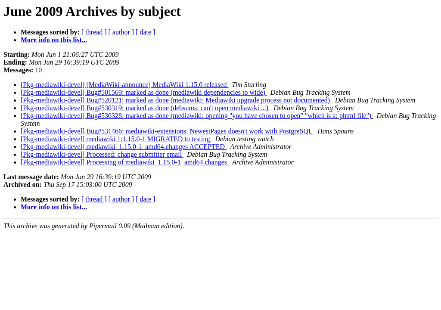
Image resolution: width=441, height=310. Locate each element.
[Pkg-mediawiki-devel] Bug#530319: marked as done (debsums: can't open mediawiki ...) (145, 108)
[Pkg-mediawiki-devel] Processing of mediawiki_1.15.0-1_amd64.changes (125, 162)
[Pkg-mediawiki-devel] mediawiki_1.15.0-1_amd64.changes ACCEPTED (124, 146)
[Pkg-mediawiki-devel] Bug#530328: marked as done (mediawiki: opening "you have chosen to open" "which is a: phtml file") (197, 115)
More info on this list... (54, 39)
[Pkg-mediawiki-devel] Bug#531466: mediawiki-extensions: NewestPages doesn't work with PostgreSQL (167, 131)
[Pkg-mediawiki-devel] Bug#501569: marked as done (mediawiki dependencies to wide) (144, 92)
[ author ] (121, 32)
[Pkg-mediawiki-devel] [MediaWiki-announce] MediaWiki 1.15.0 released (125, 84)
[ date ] (145, 32)
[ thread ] (94, 32)
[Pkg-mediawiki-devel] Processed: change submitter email (102, 154)
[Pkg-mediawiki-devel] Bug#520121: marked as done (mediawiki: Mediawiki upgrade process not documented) (176, 100)
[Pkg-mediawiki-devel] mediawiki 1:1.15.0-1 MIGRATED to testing (116, 139)
